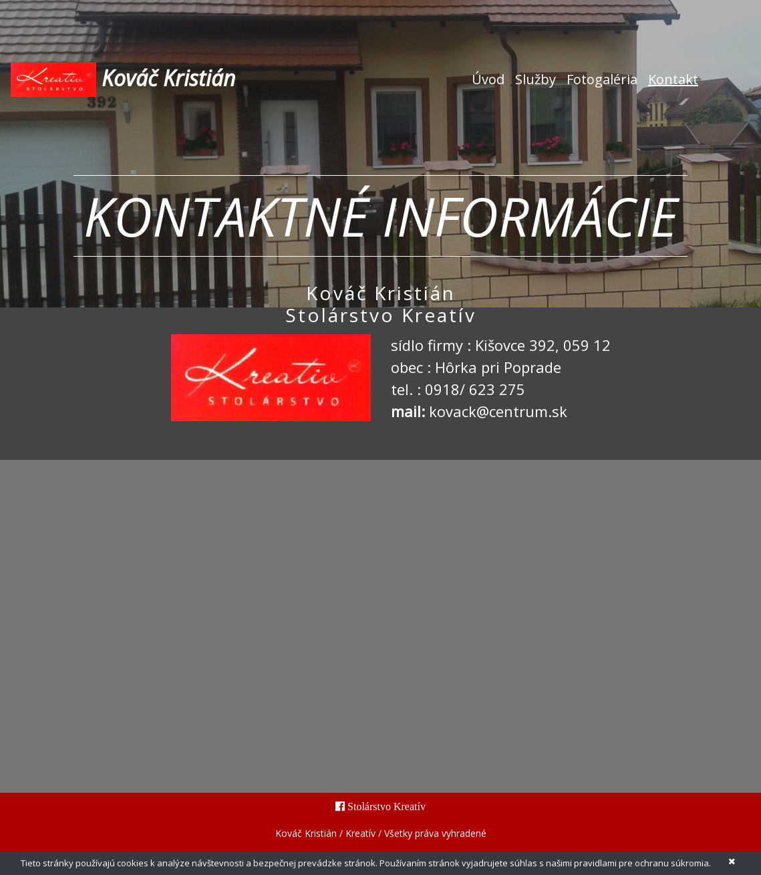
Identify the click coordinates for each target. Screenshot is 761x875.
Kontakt (673, 79)
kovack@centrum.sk (498, 411)
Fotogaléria (602, 79)
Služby (535, 79)
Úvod (491, 78)
